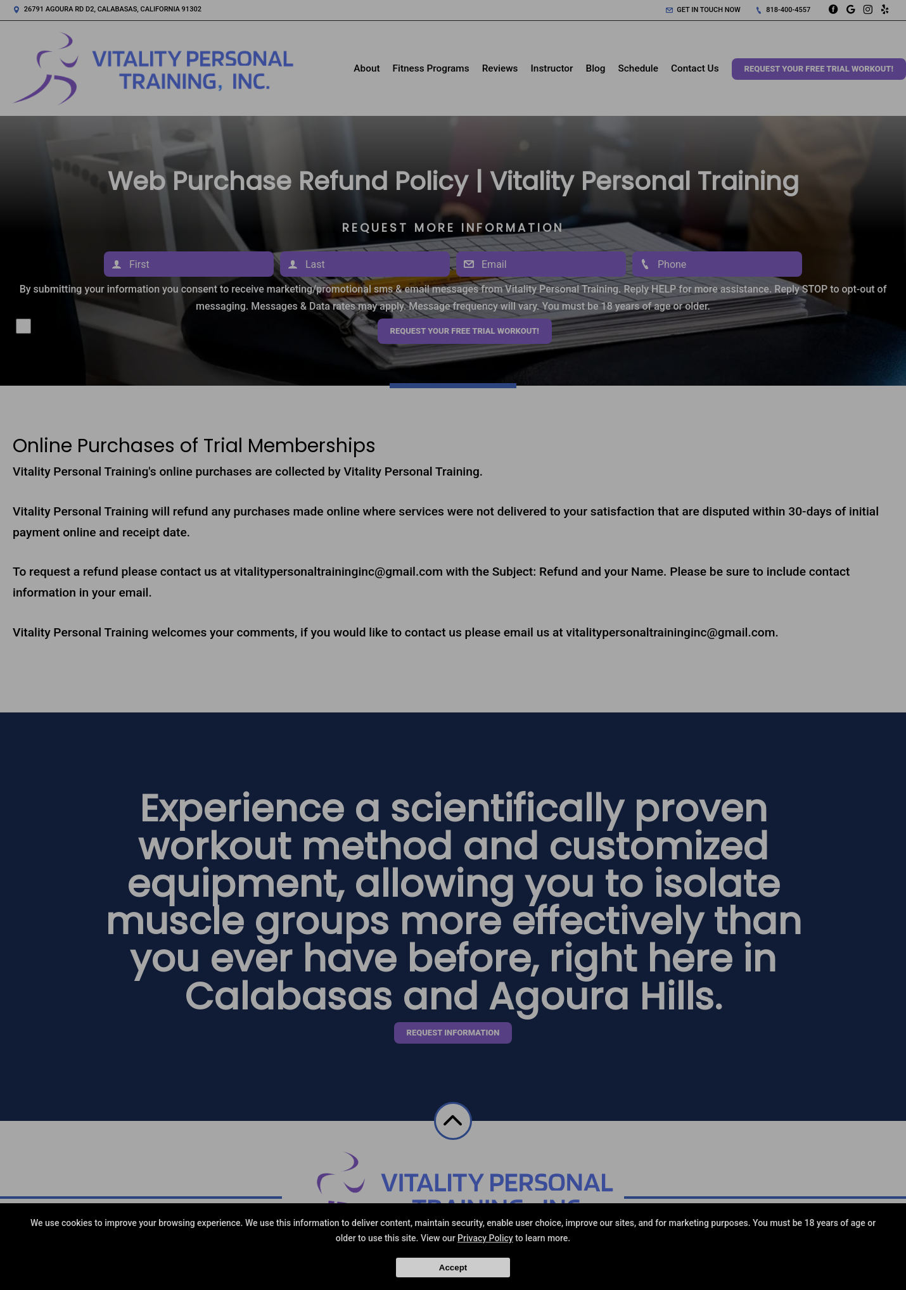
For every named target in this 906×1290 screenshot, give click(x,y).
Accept (453, 1267)
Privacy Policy (485, 1238)
